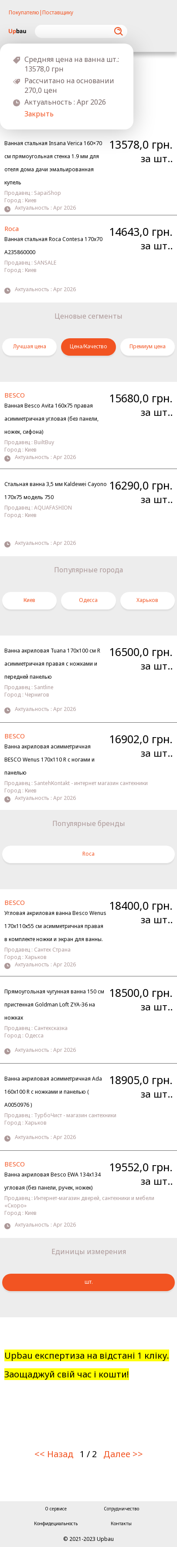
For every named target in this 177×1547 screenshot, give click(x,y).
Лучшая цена (29, 346)
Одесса (88, 600)
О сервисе (56, 1509)
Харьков (147, 600)
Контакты (121, 1523)
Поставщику (57, 12)
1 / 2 (88, 1454)
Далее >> (123, 1454)
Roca (88, 853)
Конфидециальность (56, 1523)
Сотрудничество (121, 1509)
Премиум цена (147, 346)
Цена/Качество (88, 346)
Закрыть (39, 114)
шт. (89, 1281)
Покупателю (24, 12)
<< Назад (53, 1454)
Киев (29, 600)
